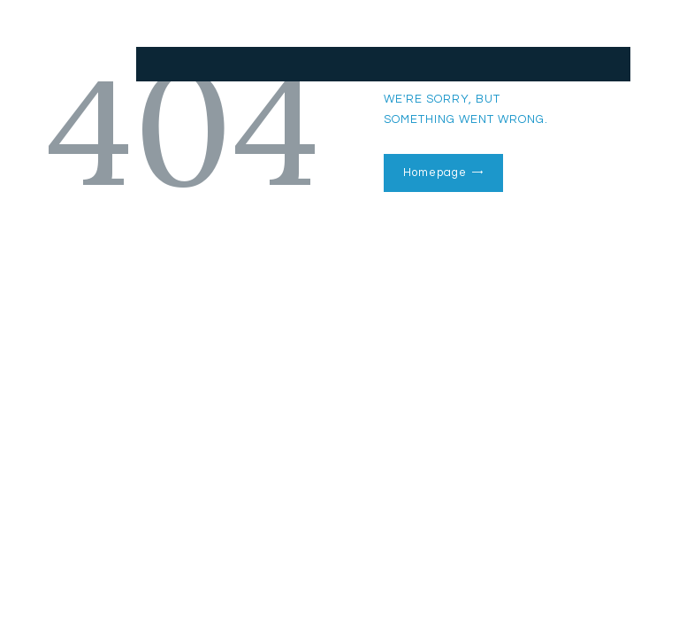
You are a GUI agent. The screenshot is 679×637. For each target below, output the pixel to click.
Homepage (434, 172)
